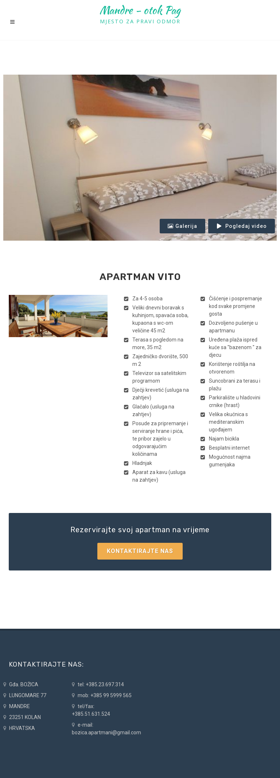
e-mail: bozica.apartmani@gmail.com (106, 728)
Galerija (182, 226)
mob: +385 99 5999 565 (102, 695)
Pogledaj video (241, 226)
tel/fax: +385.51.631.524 (91, 710)
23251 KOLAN (22, 717)
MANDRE (16, 706)
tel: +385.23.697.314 (98, 684)
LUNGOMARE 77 (24, 695)
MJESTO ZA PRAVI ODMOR (140, 21)
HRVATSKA (19, 728)
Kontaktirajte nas (140, 551)
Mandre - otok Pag (140, 10)
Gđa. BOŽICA (20, 684)
